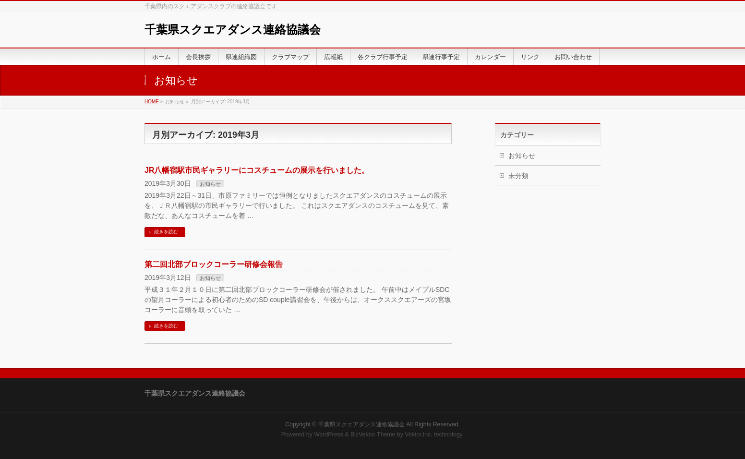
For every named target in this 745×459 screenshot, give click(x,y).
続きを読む (166, 231)
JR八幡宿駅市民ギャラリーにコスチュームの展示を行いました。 (256, 170)
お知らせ (210, 184)
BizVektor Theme (373, 434)
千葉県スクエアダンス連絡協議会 (232, 29)
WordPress (328, 434)
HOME (151, 101)
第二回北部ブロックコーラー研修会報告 (213, 264)
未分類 (518, 176)
